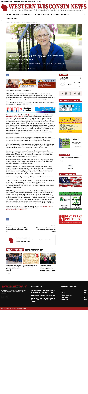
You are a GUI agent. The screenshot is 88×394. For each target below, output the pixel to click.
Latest (15, 52)
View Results (70, 168)
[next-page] (9, 273)
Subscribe (24, 1)
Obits (56, 14)
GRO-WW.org (47, 206)
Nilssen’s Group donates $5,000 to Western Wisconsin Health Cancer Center (47, 267)
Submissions (31, 1)
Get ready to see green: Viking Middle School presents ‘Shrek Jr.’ (17, 229)
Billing (38, 1)
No (62, 163)
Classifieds (12, 19)
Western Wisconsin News (15, 68)
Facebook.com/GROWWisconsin (16, 210)
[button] (85, 14)
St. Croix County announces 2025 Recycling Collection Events (46, 229)
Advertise (17, 1)
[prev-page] (7, 273)
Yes (62, 160)
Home (8, 14)
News (16, 14)
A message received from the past (30, 266)
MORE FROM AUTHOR (34, 250)
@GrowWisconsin (20, 208)
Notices (65, 14)
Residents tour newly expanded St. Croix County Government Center (13, 267)
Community (27, 14)
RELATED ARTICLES (15, 250)
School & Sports (43, 14)
